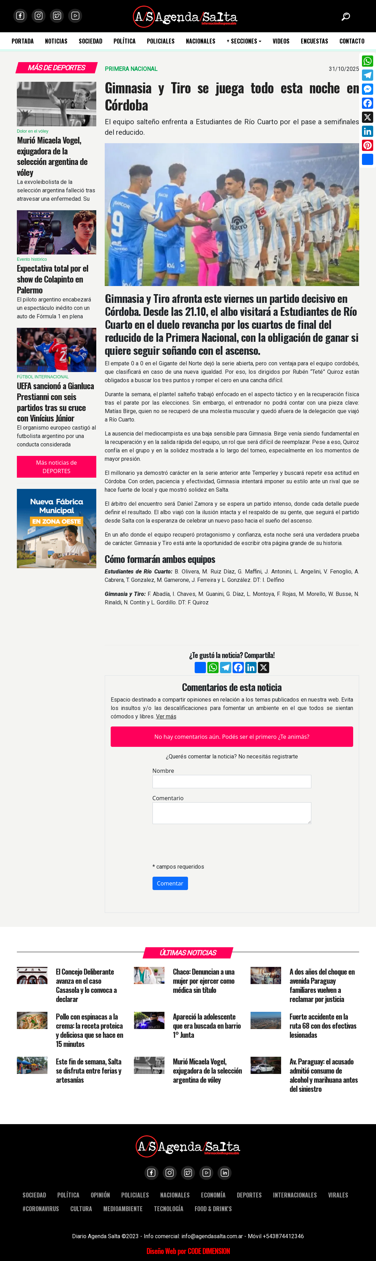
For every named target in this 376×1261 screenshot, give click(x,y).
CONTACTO (351, 41)
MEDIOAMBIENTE (123, 1208)
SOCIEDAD (90, 41)
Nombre (163, 771)
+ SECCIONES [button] (242, 41)
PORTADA (23, 41)
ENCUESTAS (314, 41)
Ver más (166, 716)
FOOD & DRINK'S (213, 1208)
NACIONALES (200, 41)
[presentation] (206, 843)
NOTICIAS (56, 41)
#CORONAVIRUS (40, 1208)
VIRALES (338, 1195)
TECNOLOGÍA (168, 1208)
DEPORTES (249, 1195)
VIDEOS (281, 41)
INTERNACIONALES (295, 1195)
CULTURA (81, 1208)
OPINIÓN (100, 1195)
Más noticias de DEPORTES (56, 467)
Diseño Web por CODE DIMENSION (188, 1251)
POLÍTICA (125, 41)
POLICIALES (161, 41)
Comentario (168, 798)
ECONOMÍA (213, 1195)
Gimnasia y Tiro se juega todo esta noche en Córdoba (232, 96)
